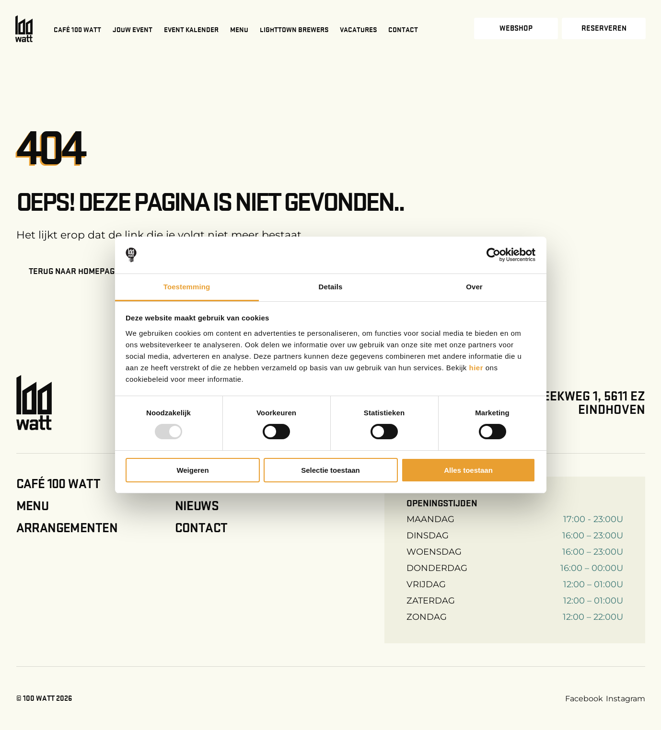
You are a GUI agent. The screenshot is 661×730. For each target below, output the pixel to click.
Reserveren (603, 28)
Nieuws (197, 505)
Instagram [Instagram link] (625, 698)
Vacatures (358, 30)
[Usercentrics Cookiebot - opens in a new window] (493, 255)
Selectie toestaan (330, 470)
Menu (239, 30)
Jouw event (132, 30)
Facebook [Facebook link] (584, 698)
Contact (403, 30)
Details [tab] (331, 287)
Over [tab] (474, 287)
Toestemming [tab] (186, 287)
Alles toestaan (468, 470)
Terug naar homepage (74, 271)
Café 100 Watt (77, 30)
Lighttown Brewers (294, 30)
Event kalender (191, 30)
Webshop (516, 28)
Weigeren (192, 470)
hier (477, 368)
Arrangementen (66, 528)
